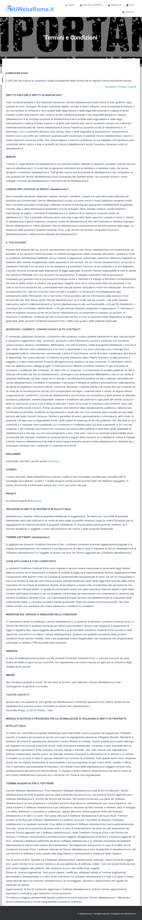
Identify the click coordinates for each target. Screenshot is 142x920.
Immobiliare (115, 5)
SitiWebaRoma (129, 914)
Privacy (122, 86)
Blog (130, 5)
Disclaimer (110, 86)
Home (70, 5)
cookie (60, 485)
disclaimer (53, 461)
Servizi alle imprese (92, 5)
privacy (37, 500)
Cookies (131, 86)
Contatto (128, 12)
